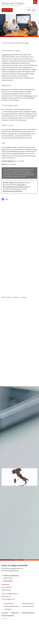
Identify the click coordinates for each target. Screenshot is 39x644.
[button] (35, 2)
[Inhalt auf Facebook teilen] (5, 199)
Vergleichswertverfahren (17, 275)
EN (10, 10)
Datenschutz (15, 613)
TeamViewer (8, 609)
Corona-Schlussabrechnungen (19, 255)
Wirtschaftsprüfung (28, 604)
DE (4, 10)
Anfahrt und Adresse (28, 613)
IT (7, 10)
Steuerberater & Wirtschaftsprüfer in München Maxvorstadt (15, 186)
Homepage (13, 258)
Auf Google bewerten (8, 616)
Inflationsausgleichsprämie (18, 278)
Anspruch (15, 130)
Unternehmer (6, 55)
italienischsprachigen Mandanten (12, 191)
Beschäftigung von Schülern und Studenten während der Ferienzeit (22, 265)
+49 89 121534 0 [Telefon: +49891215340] (8, 581)
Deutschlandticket (15, 269)
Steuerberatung (9, 604)
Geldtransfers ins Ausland (17, 272)
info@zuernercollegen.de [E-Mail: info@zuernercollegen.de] (11, 576)
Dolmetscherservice (28, 606)
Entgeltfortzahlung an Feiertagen (19, 261)
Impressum (5, 613)
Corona (4, 150)
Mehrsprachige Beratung (11, 606)
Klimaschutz (28, 96)
